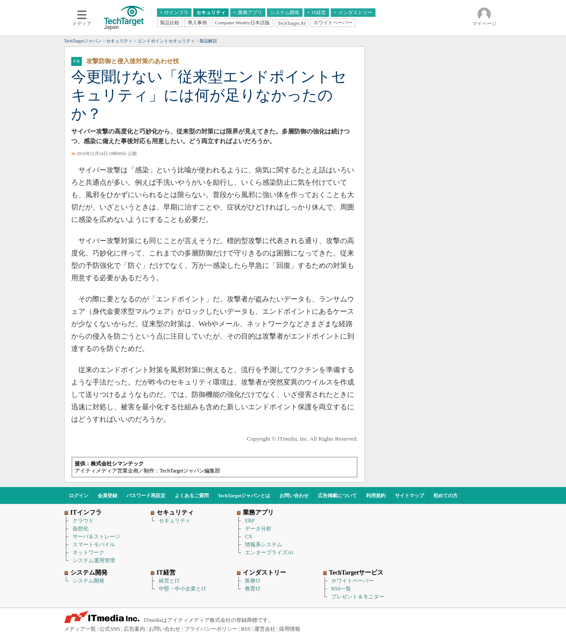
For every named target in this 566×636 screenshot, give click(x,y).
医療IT (252, 581)
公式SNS (109, 629)
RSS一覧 (341, 589)
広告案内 (134, 629)
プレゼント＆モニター (357, 597)
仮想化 (80, 529)
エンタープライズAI (269, 552)
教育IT (252, 589)
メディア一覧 (80, 629)
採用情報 (289, 629)
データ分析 (258, 529)
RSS (245, 629)
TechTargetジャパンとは (244, 495)
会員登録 (107, 495)
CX (248, 536)
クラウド (83, 521)
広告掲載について (337, 495)
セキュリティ (175, 521)
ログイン (78, 495)
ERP (250, 521)
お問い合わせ (294, 495)
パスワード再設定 (145, 495)
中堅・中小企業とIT (182, 589)
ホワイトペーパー (352, 581)
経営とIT (169, 581)
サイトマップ (409, 495)
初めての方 (445, 495)
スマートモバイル (94, 544)
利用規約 (376, 495)
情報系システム (263, 544)
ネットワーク (88, 552)
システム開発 (88, 581)
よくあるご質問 (192, 495)
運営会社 (264, 629)
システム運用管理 (94, 560)
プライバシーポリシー (210, 629)
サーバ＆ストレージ (96, 536)
